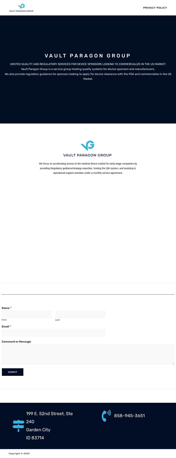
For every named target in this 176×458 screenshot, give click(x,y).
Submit (12, 372)
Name (6, 308)
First (4, 320)
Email (6, 326)
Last (57, 320)
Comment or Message (16, 341)
